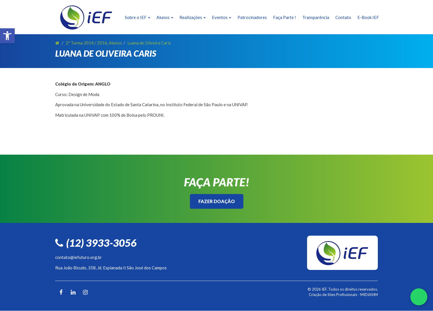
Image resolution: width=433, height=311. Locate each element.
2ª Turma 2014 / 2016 (86, 42)
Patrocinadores (252, 17)
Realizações (192, 17)
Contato (343, 17)
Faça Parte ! (284, 17)
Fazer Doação (216, 201)
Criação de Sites (322, 294)
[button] (7, 35)
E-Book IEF (368, 17)
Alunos (165, 17)
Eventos (221, 17)
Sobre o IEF (137, 17)
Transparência (315, 17)
